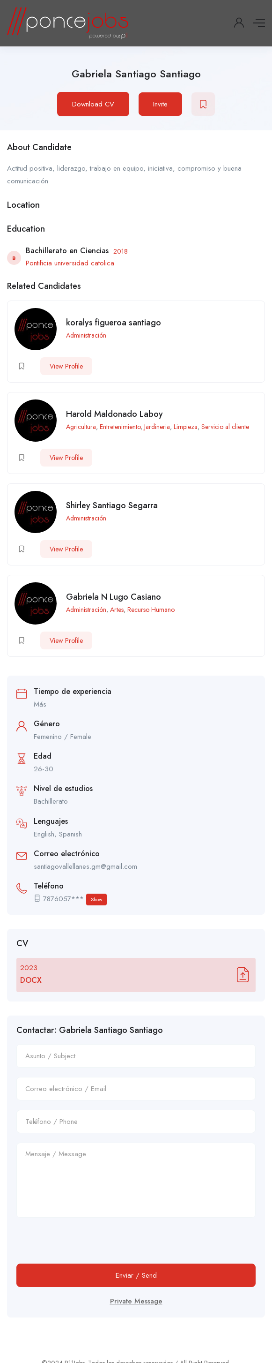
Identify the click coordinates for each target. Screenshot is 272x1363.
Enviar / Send (136, 1275)
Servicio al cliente (225, 426)
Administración (86, 335)
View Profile (66, 366)
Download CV (93, 104)
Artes (117, 609)
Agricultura (81, 426)
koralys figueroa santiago (113, 322)
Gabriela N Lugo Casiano (113, 597)
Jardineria (157, 426)
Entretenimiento (120, 426)
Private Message (136, 1301)
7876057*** (75, 899)
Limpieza (186, 426)
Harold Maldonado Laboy (114, 414)
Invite (160, 104)
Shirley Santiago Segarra (112, 505)
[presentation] (87, 1245)
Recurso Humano (151, 609)
